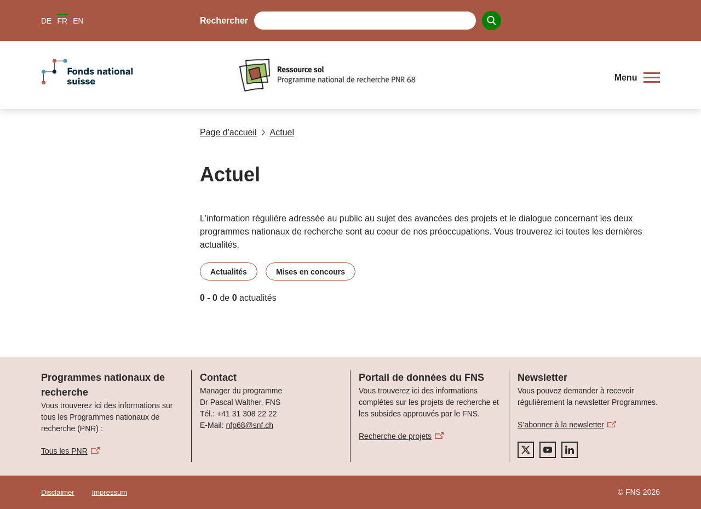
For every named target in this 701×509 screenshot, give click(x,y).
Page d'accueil (228, 132)
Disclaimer (57, 492)
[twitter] (526, 450)
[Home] (418, 75)
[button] (637, 77)
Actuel (277, 132)
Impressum (109, 492)
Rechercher (224, 20)
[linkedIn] (569, 450)
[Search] (491, 20)
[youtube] (547, 450)
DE (46, 20)
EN (78, 20)
